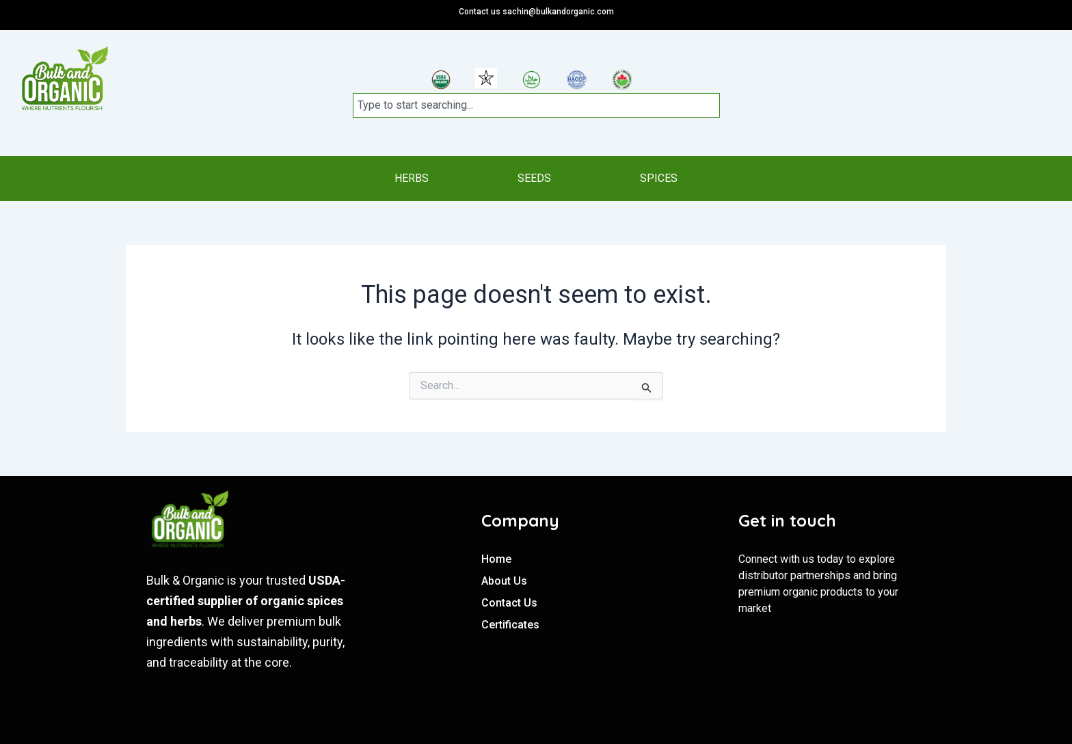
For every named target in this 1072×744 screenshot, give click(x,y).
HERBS (405, 178)
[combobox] (536, 105)
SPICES (665, 178)
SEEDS (534, 178)
